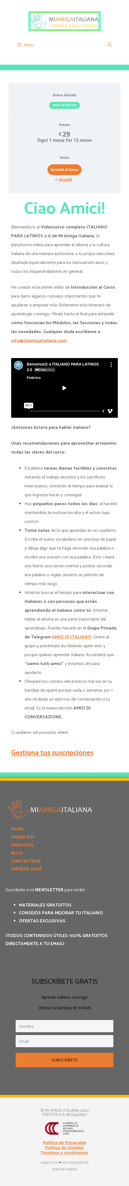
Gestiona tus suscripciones (52, 753)
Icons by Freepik (64, 1169)
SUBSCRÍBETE (65, 1059)
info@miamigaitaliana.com (39, 340)
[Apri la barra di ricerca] (109, 45)
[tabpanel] (64, 479)
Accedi (65, 179)
